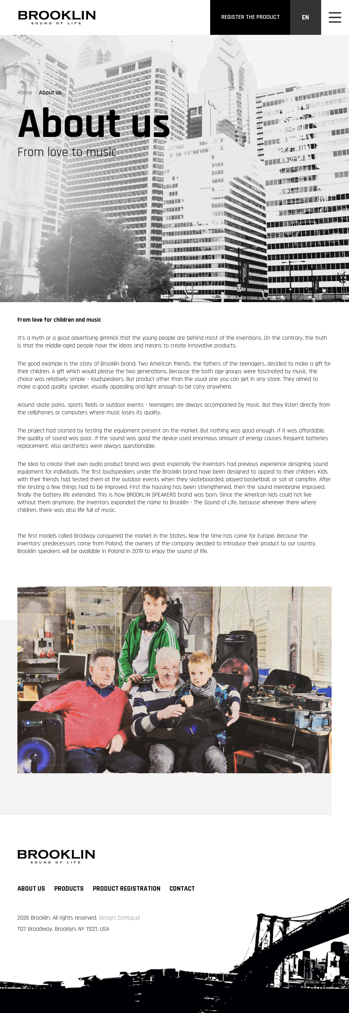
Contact (182, 888)
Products (69, 888)
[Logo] (57, 17)
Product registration (126, 888)
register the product (250, 17)
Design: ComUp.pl (119, 918)
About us (31, 888)
